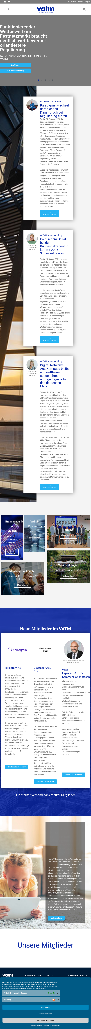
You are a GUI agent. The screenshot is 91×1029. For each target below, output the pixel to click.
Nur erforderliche (45, 1014)
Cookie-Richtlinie (36, 1026)
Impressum (56, 1026)
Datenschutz (47, 1026)
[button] (9, 9)
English (87, 2)
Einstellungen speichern (45, 1020)
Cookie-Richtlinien (34, 986)
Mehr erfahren (12, 558)
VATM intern (72, 2)
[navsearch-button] (84, 9)
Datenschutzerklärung (14, 986)
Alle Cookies (45, 1007)
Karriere (80, 2)
